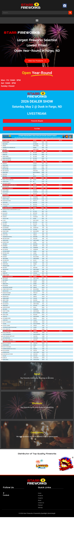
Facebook (6, 495)
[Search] (70, 12)
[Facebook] (3, 493)
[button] (37, 20)
